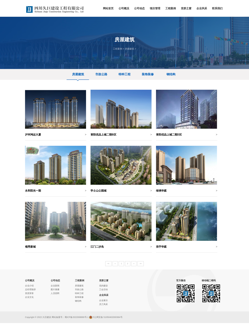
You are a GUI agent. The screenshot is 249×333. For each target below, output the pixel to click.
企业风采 (103, 295)
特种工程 (124, 74)
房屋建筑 (129, 48)
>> (141, 264)
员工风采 (103, 304)
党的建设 (103, 285)
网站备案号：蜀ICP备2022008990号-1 (70, 317)
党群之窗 (103, 280)
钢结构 (170, 74)
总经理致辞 (30, 289)
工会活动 (103, 289)
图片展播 (55, 289)
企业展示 (103, 300)
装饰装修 (148, 74)
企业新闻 (55, 285)
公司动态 (55, 280)
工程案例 (117, 48)
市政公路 (101, 74)
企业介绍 (29, 285)
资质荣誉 (29, 293)
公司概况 (29, 280)
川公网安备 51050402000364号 (106, 317)
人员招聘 (55, 293)
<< (108, 264)
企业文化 (29, 297)
